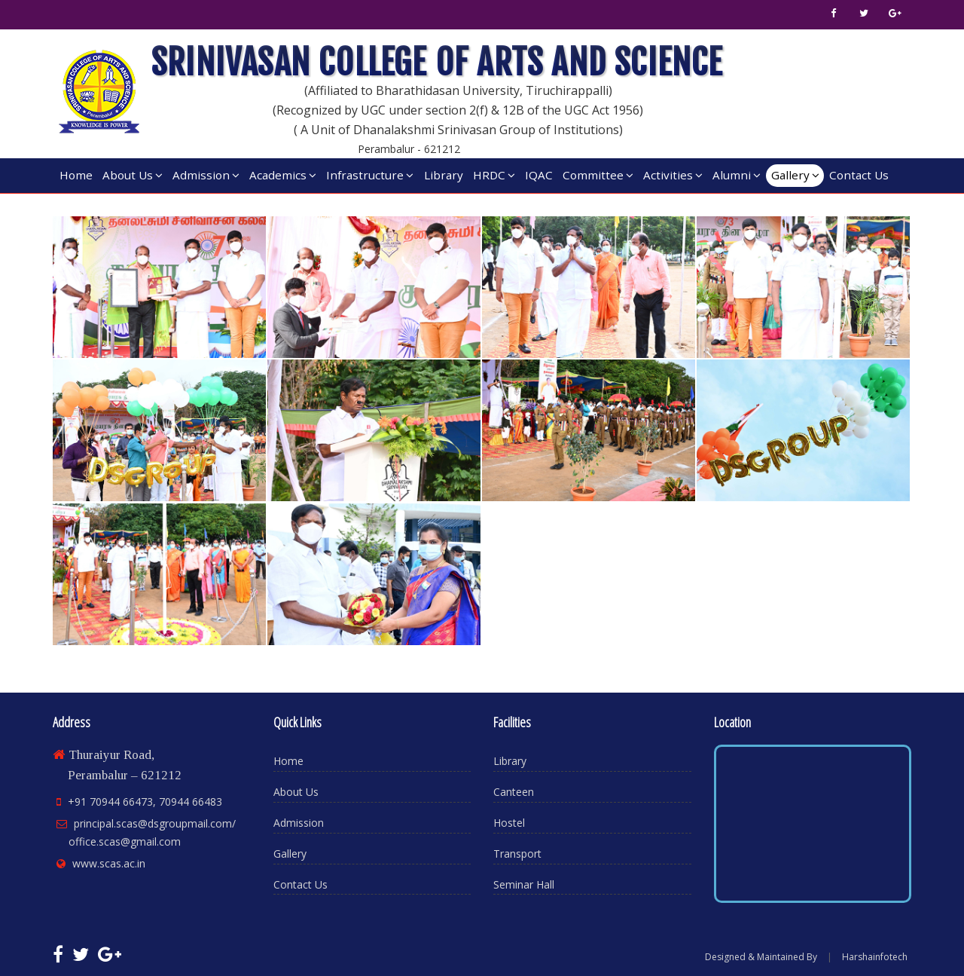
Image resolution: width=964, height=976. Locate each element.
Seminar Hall (523, 884)
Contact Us (859, 174)
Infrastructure (369, 174)
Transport (517, 853)
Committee (598, 174)
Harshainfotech (875, 956)
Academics (282, 174)
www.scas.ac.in (108, 863)
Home (76, 174)
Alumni (736, 174)
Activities (673, 174)
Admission (205, 174)
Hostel (509, 822)
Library (443, 174)
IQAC (539, 174)
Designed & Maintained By (761, 956)
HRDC (494, 174)
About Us (132, 174)
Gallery (795, 174)
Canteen (513, 792)
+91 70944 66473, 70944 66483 (145, 801)
